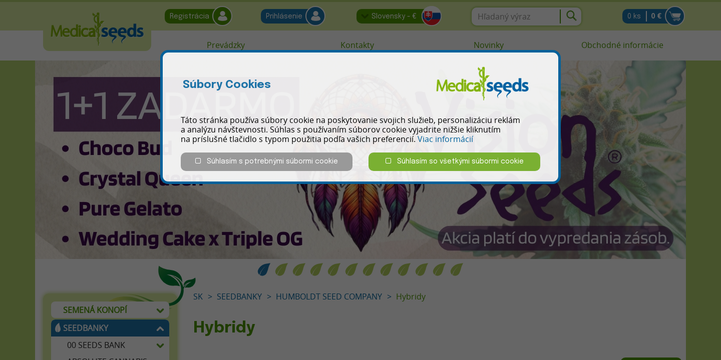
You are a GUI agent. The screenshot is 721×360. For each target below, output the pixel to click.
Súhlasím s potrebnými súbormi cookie (266, 161)
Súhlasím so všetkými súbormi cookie (455, 161)
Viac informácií (445, 139)
